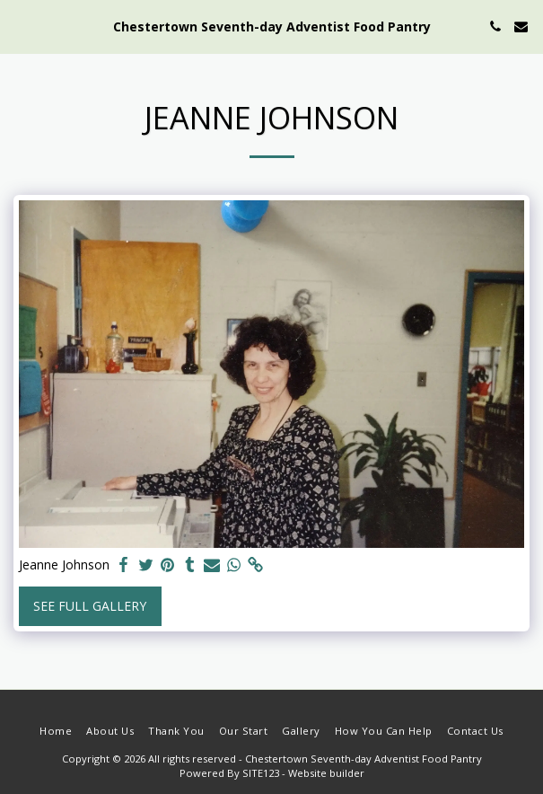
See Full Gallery (89, 605)
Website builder (326, 773)
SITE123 (260, 773)
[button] (19, 25)
